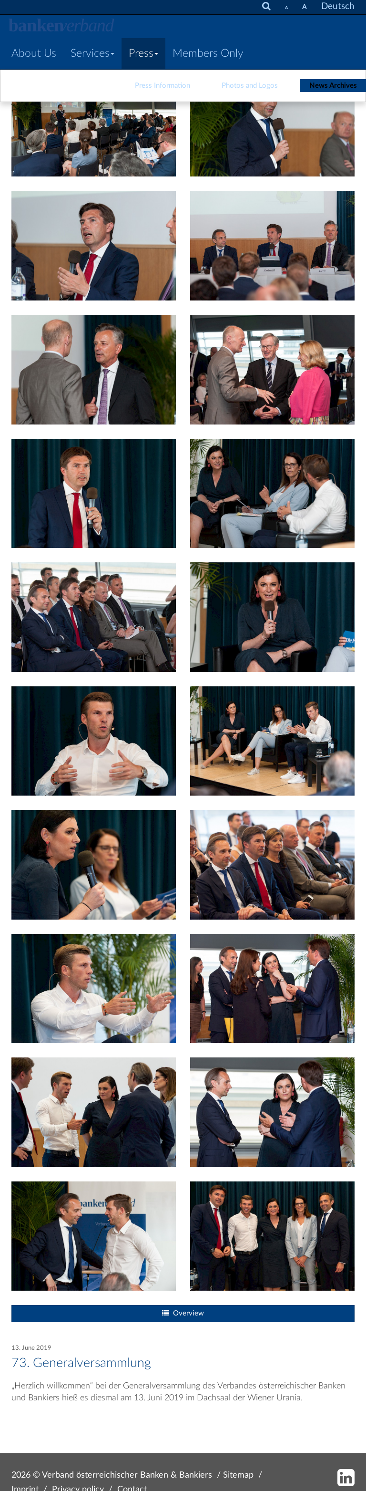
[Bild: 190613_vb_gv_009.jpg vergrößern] (93, 369)
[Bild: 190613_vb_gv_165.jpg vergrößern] (272, 1112)
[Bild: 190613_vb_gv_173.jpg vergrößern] (272, 369)
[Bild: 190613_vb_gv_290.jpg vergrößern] (93, 988)
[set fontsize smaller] (286, 7)
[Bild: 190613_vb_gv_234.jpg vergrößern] (93, 740)
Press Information (162, 85)
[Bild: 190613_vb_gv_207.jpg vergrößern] (272, 493)
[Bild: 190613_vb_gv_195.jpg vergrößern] (93, 493)
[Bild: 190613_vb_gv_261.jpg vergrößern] (272, 740)
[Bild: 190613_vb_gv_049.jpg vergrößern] (272, 121)
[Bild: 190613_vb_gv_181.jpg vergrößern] (93, 1236)
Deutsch (338, 6)
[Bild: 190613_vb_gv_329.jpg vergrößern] (93, 1112)
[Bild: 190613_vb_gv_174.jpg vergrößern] (272, 988)
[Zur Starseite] (61, 26)
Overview (183, 1313)
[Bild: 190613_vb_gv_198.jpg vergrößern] (93, 616)
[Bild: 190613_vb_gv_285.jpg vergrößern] (93, 864)
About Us (33, 53)
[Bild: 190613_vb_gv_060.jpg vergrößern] (272, 245)
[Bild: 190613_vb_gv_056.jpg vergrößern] (93, 245)
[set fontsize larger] (304, 7)
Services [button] (92, 53)
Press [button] (143, 53)
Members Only (208, 53)
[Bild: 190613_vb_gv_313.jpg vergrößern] (272, 1236)
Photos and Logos (250, 85)
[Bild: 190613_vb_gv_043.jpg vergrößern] (93, 121)
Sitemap (238, 1475)
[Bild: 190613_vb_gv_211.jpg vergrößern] (272, 616)
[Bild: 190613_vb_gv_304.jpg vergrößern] (272, 864)
